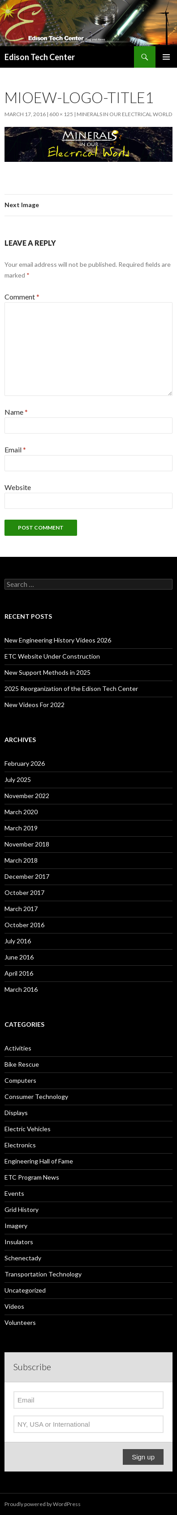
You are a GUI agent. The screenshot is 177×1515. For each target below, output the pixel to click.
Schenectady (22, 1258)
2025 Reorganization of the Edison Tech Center (71, 688)
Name (16, 412)
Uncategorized (25, 1290)
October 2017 (24, 892)
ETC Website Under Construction (52, 656)
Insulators (18, 1242)
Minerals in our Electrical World (124, 114)
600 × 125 (61, 114)
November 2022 (26, 795)
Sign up (143, 1457)
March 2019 (21, 828)
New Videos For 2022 (34, 704)
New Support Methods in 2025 (47, 672)
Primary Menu (166, 57)
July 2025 (17, 779)
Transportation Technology (43, 1274)
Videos (14, 1306)
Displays (16, 1112)
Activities (17, 1048)
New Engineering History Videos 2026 (57, 640)
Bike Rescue (21, 1064)
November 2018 (26, 844)
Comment (21, 296)
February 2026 (24, 763)
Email (15, 449)
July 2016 (17, 941)
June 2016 (19, 957)
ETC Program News (31, 1177)
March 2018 (21, 860)
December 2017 (26, 876)
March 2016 (21, 989)
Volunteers (20, 1322)
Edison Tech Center (39, 57)
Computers (20, 1080)
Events (14, 1193)
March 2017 (21, 908)
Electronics (20, 1145)
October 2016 (24, 925)
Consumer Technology (36, 1096)
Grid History (21, 1209)
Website (17, 487)
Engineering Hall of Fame (38, 1161)
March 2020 (21, 812)
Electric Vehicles (27, 1129)
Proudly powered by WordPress (42, 1504)
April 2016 (18, 973)
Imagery (15, 1225)
